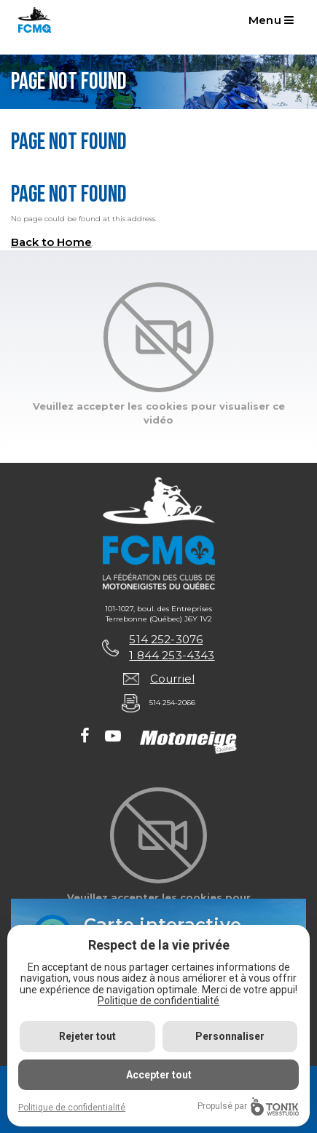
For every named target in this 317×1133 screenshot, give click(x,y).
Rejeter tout (87, 1036)
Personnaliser (230, 1036)
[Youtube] (113, 737)
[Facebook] (85, 737)
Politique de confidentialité (158, 1000)
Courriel (172, 678)
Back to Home (51, 242)
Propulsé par (248, 1106)
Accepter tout (159, 1075)
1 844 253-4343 (171, 655)
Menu (271, 20)
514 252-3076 (166, 639)
